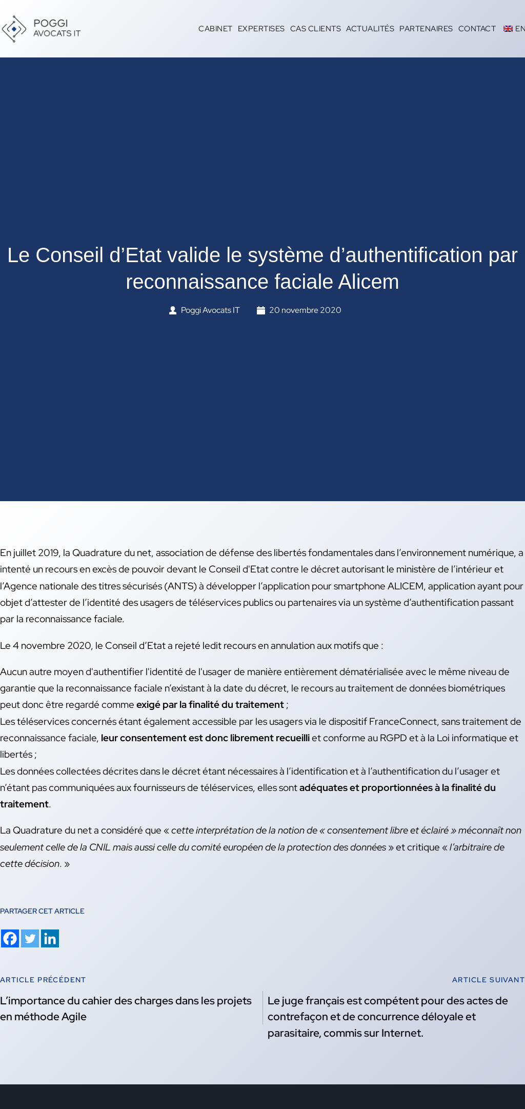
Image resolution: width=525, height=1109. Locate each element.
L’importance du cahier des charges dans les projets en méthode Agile (126, 1009)
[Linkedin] (50, 938)
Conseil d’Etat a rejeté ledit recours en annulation (210, 645)
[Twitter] (30, 938)
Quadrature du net (52, 830)
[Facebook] (10, 938)
